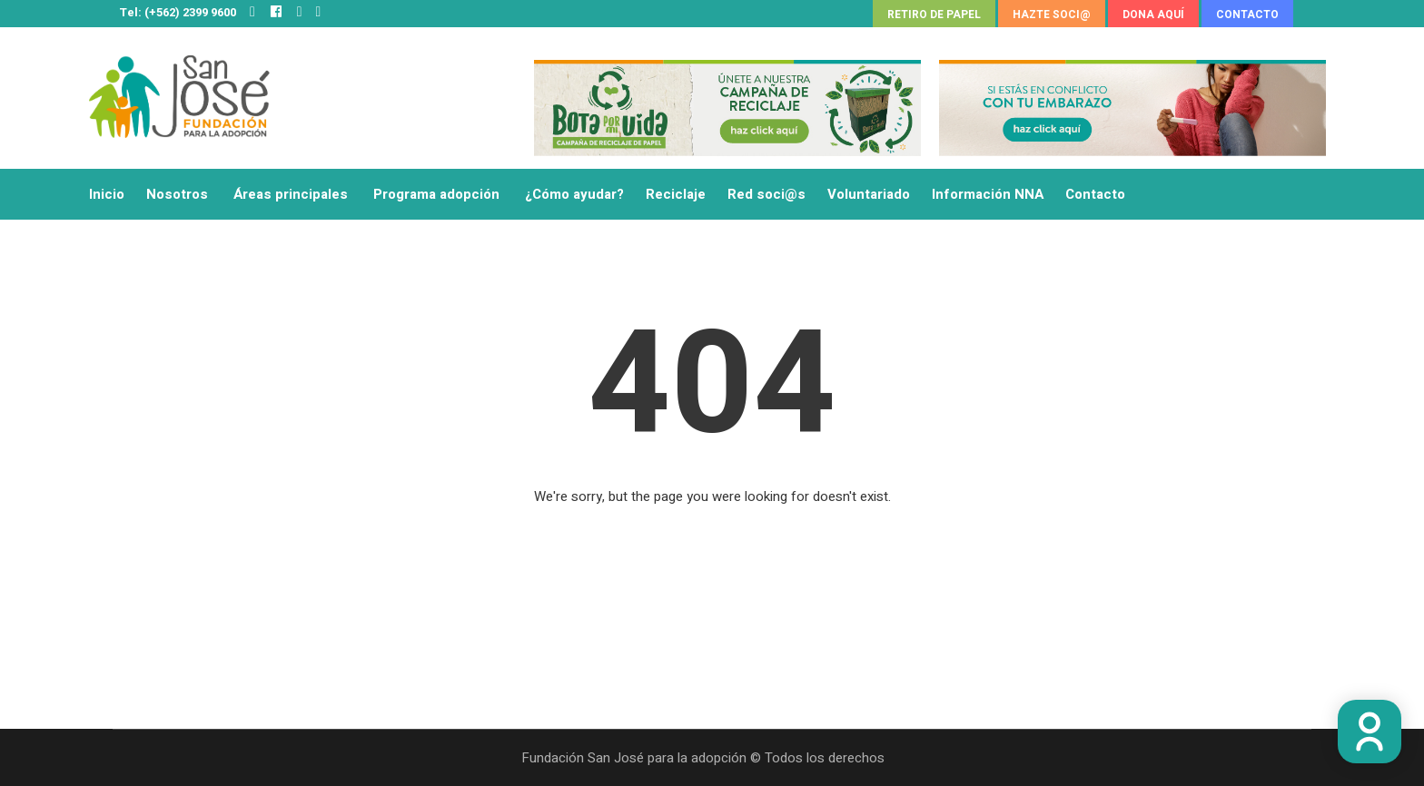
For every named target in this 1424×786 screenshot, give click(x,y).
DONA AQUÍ (1153, 14)
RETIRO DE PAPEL (934, 14)
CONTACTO (1247, 14)
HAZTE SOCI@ (1052, 14)
